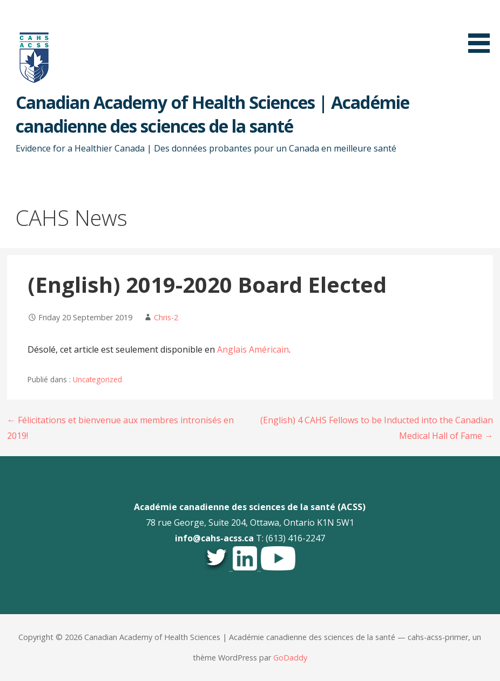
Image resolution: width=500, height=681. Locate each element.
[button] (482, 28)
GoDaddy (290, 657)
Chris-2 (166, 317)
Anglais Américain (253, 349)
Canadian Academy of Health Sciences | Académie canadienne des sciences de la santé (212, 114)
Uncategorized (97, 379)
